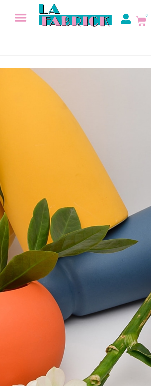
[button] (20, 17)
